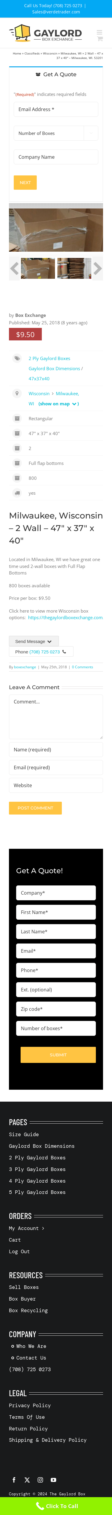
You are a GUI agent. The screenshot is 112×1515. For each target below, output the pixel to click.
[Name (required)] (56, 749)
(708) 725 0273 (45, 651)
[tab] (56, 74)
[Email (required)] (56, 767)
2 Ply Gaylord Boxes (49, 358)
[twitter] (27, 1480)
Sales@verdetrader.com (56, 12)
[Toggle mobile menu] (100, 32)
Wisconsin (50, 53)
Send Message (34, 641)
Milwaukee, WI (71, 53)
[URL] (56, 785)
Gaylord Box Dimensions (54, 368)
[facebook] (14, 1480)
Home (17, 53)
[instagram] (40, 1480)
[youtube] (53, 1480)
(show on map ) (59, 404)
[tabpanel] (56, 142)
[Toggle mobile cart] (100, 38)
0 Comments (82, 666)
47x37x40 (39, 379)
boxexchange (25, 666)
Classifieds (32, 53)
